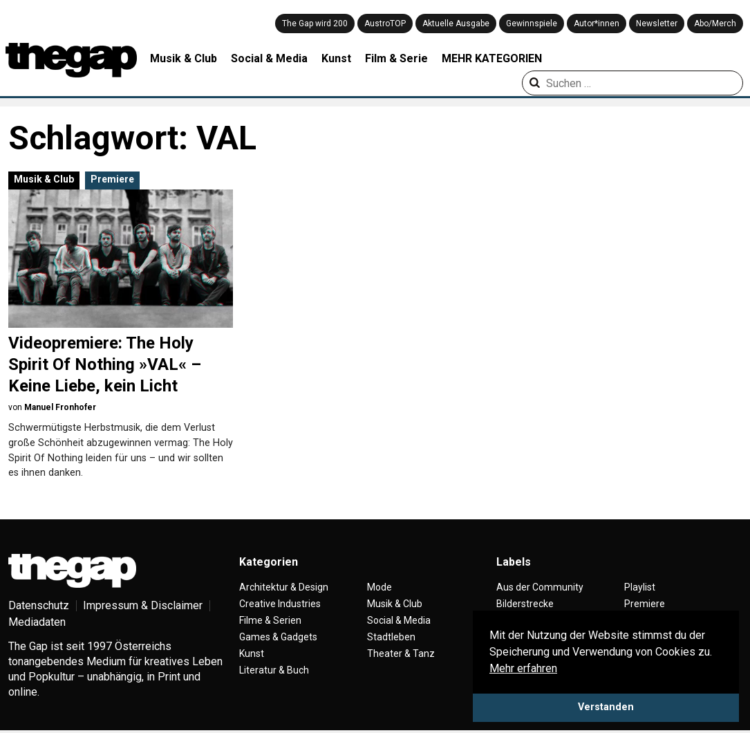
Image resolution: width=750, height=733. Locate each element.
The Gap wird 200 (315, 23)
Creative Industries (280, 603)
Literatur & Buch (274, 670)
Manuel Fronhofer (60, 407)
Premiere (112, 179)
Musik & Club (183, 58)
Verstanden (606, 707)
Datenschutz (38, 605)
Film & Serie (396, 58)
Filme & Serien (270, 620)
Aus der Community (539, 587)
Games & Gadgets (278, 636)
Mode (379, 587)
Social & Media (269, 58)
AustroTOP (385, 23)
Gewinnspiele (531, 23)
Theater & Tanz (401, 653)
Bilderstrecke (525, 603)
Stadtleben (391, 636)
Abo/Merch (715, 23)
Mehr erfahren (523, 668)
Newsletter (656, 23)
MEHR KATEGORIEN (492, 58)
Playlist (639, 587)
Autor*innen (596, 23)
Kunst (336, 58)
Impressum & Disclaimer (143, 605)
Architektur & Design (283, 587)
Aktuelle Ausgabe (455, 23)
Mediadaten (37, 622)
